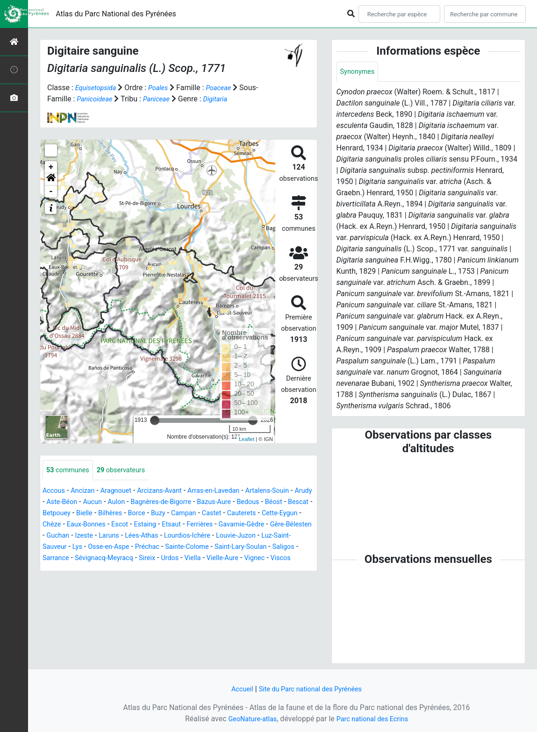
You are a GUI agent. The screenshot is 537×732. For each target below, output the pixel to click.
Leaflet (246, 439)
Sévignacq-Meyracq (262, 558)
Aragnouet (123, 491)
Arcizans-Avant (171, 491)
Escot (210, 525)
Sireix (52, 570)
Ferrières (298, 525)
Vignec (169, 570)
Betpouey (112, 514)
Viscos (197, 570)
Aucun (122, 502)
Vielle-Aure (133, 570)
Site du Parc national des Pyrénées (311, 688)
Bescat (78, 514)
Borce (198, 514)
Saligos (177, 558)
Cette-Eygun (100, 525)
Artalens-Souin (289, 491)
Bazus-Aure (255, 502)
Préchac (297, 547)
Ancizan (86, 491)
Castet (280, 514)
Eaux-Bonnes (173, 525)
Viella (101, 570)
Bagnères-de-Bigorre (197, 502)
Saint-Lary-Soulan (130, 558)
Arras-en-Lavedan (230, 491)
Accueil (236, 688)
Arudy (55, 502)
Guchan (167, 536)
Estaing (238, 525)
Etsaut (267, 525)
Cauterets (59, 525)
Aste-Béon (89, 502)
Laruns (223, 536)
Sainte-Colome (70, 558)
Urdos (76, 570)
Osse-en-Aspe (255, 547)
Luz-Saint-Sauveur (179, 547)
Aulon (148, 502)
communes (70, 470)
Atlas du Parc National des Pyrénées (116, 13)
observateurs (128, 470)
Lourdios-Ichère (68, 547)
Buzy (222, 514)
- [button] (51, 191)
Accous (55, 491)
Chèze (136, 525)
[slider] (154, 420)
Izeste (196, 536)
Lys (220, 547)
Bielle (142, 514)
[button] (51, 179)
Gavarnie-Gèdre (71, 536)
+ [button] (51, 167)
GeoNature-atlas (249, 718)
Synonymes (359, 72)
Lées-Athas (259, 536)
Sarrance (209, 558)
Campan (250, 514)
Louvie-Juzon (122, 547)
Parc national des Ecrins (375, 718)
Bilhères (170, 514)
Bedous (293, 502)
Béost (52, 514)
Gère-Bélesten (126, 536)
